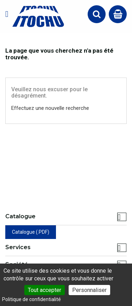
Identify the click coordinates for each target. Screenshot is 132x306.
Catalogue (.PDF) (30, 232)
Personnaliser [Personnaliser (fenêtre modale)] (89, 290)
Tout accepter (44, 290)
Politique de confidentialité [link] (31, 299)
